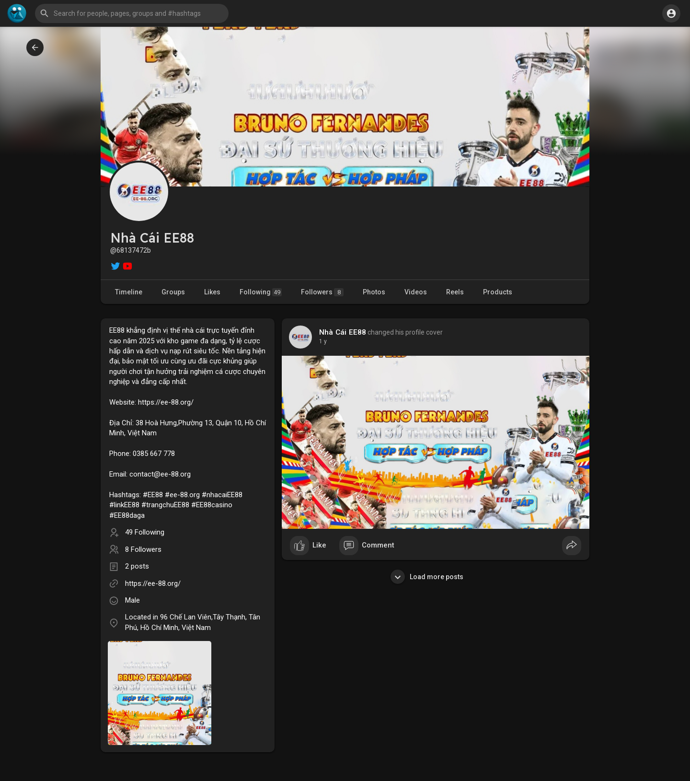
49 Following (144, 532)
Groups (173, 292)
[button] (132, 13)
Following (261, 292)
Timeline (128, 292)
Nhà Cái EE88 (342, 332)
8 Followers (143, 549)
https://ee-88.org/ (153, 583)
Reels (455, 292)
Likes (212, 292)
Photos (374, 292)
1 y (323, 341)
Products (497, 292)
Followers (322, 292)
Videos (415, 292)
